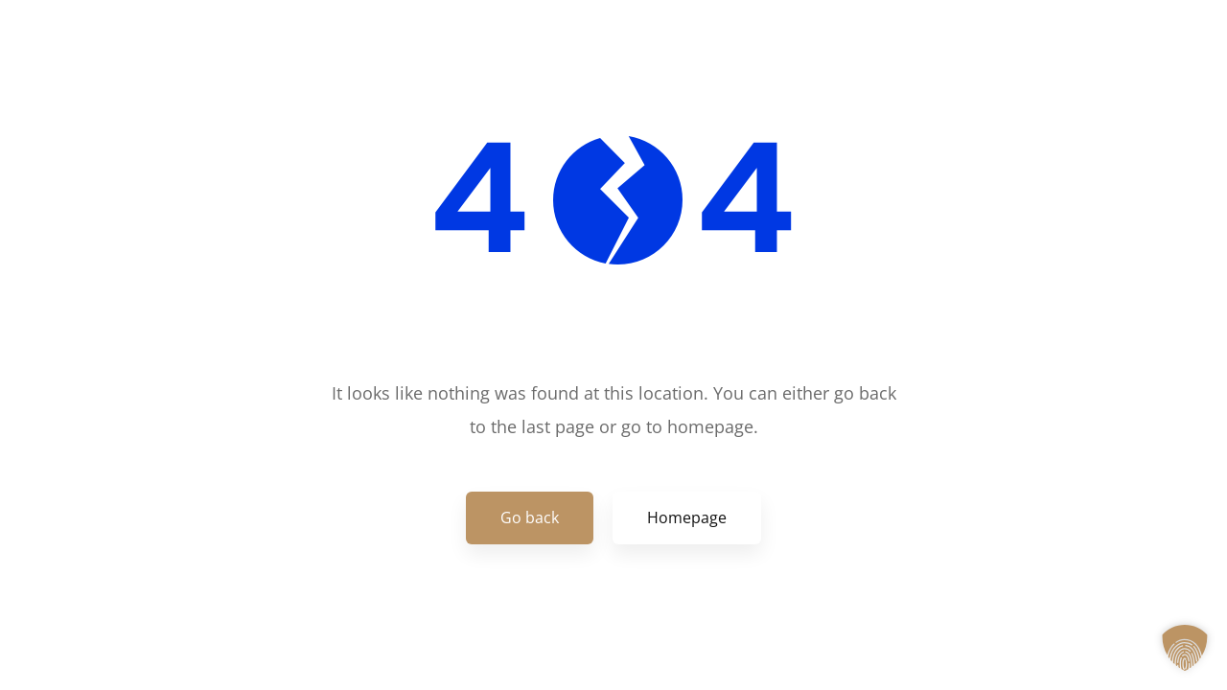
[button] (1185, 648)
